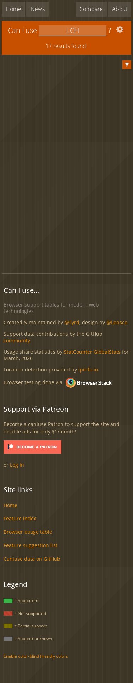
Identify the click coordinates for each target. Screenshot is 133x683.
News (38, 9)
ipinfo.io (88, 369)
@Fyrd (72, 322)
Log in (17, 464)
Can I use (22, 30)
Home (13, 9)
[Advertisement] (67, 250)
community (17, 340)
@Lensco (116, 322)
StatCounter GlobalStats (92, 351)
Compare (91, 9)
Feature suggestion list (30, 545)
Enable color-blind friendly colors (36, 656)
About (119, 9)
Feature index (20, 518)
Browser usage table (28, 531)
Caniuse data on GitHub (32, 558)
